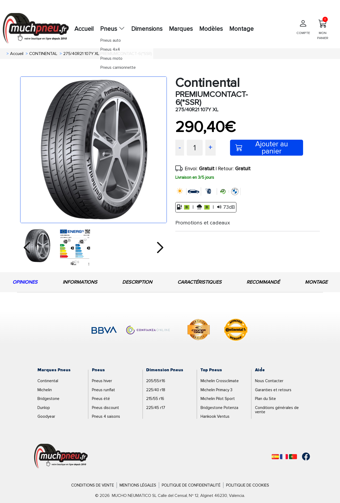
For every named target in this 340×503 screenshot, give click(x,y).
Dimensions (147, 29)
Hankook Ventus (215, 416)
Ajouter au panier (261, 148)
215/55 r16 (155, 398)
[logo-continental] (236, 330)
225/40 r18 (155, 389)
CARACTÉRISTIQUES (199, 282)
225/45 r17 (155, 407)
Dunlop (43, 407)
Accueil (84, 29)
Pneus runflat (103, 389)
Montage (241, 29)
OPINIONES (24, 282)
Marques (181, 29)
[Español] (275, 456)
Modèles (211, 29)
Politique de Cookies (247, 485)
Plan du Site (265, 398)
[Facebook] (302, 456)
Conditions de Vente (92, 485)
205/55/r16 (155, 380)
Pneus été (101, 398)
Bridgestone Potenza (219, 407)
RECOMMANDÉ (263, 282)
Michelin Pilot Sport (218, 398)
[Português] (293, 456)
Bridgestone (48, 398)
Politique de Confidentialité (191, 485)
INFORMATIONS (80, 282)
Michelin (44, 389)
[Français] (284, 456)
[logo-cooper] (198, 330)
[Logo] (61, 456)
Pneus (112, 29)
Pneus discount (105, 407)
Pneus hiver (102, 380)
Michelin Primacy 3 (216, 389)
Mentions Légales (138, 485)
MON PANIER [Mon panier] (322, 28)
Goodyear (46, 416)
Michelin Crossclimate (220, 380)
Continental (47, 380)
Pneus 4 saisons (106, 416)
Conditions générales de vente (277, 410)
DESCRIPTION (137, 282)
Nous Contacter (269, 380)
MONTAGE (316, 282)
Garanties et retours (273, 389)
